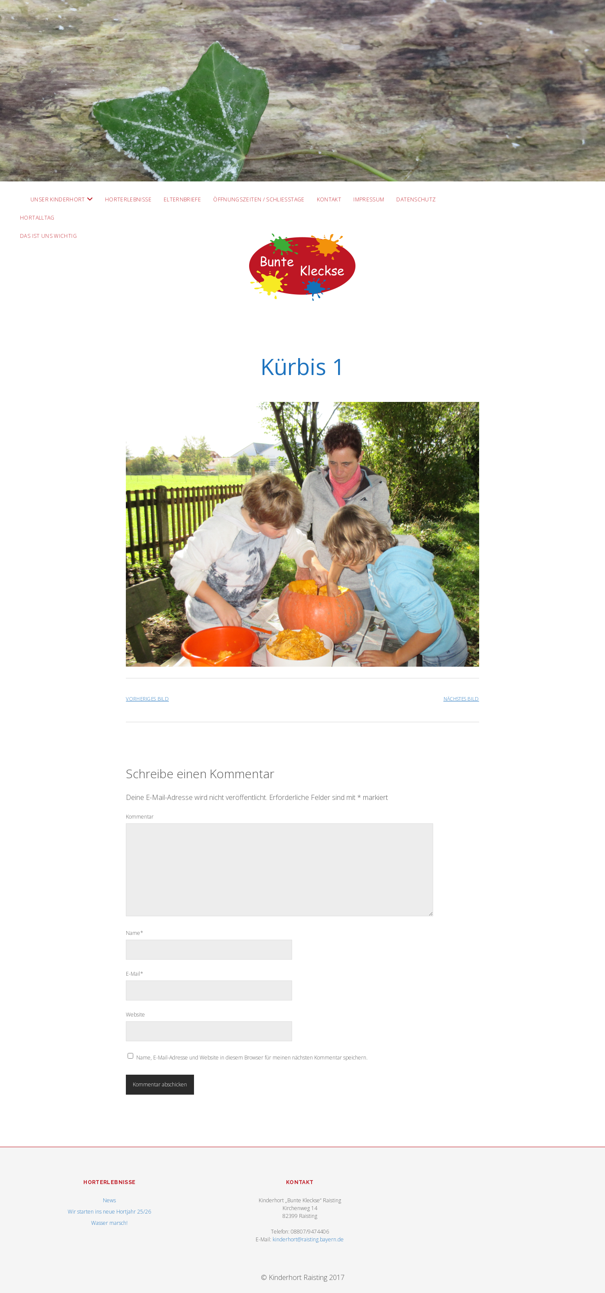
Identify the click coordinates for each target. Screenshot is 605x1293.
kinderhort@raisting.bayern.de (308, 1239)
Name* (134, 933)
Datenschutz (416, 199)
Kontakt (329, 199)
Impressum (368, 199)
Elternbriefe (182, 199)
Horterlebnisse (128, 199)
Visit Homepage (302, 90)
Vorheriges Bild (147, 698)
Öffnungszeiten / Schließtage (258, 199)
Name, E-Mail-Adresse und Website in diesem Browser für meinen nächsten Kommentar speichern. (252, 1057)
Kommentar (140, 816)
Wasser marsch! (109, 1223)
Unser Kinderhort (57, 199)
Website (135, 1014)
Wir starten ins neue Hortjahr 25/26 (109, 1211)
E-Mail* (134, 973)
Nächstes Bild (461, 698)
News (109, 1200)
